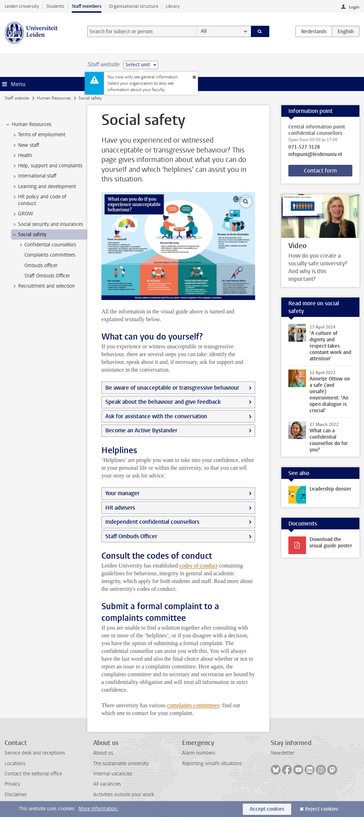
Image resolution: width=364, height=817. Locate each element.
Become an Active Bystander (141, 430)
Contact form (320, 170)
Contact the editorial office (33, 773)
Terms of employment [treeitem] (38, 134)
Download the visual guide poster (331, 542)
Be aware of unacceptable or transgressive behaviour (172, 387)
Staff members (86, 6)
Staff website (17, 98)
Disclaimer (16, 794)
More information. (98, 808)
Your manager (122, 493)
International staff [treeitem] (34, 176)
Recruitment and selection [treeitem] (43, 286)
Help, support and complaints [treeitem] (46, 165)
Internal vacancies (112, 773)
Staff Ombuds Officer (131, 536)
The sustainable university (121, 763)
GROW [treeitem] (22, 213)
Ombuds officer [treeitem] (41, 265)
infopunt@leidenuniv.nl (315, 154)
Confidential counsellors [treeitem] (47, 244)
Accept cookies (267, 809)
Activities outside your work (123, 794)
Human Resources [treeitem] (28, 124)
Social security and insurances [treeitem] (47, 224)
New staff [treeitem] (25, 145)
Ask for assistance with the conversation (156, 416)
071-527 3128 (304, 147)
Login (354, 7)
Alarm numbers (198, 753)
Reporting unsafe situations (212, 763)
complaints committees (193, 705)
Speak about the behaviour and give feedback (163, 402)
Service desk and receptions (35, 753)
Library (173, 6)
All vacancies (107, 784)
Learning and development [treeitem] (43, 186)
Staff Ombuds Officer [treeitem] (47, 275)
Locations (15, 763)
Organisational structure (133, 6)
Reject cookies (321, 809)
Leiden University (22, 6)
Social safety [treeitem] (28, 234)
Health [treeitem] (21, 155)
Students (55, 6)
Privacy (12, 784)
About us (103, 753)
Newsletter (282, 753)
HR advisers (120, 507)
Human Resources (54, 98)
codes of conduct (198, 566)
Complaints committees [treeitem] (49, 255)
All (204, 31)
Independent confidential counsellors (152, 521)
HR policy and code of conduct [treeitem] (38, 200)
